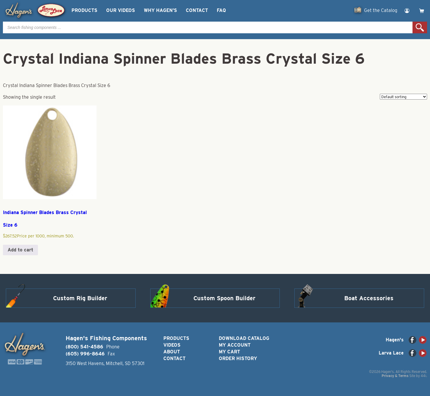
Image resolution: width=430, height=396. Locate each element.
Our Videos (120, 10)
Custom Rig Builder (80, 298)
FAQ (221, 10)
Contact (197, 10)
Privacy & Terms (395, 376)
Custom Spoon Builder (224, 298)
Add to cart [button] (20, 250)
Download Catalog (244, 338)
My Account (235, 345)
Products (84, 10)
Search (419, 27)
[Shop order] (403, 97)
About (171, 352)
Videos (172, 345)
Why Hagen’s (160, 10)
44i (423, 376)
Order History (238, 358)
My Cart (229, 352)
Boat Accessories (369, 298)
